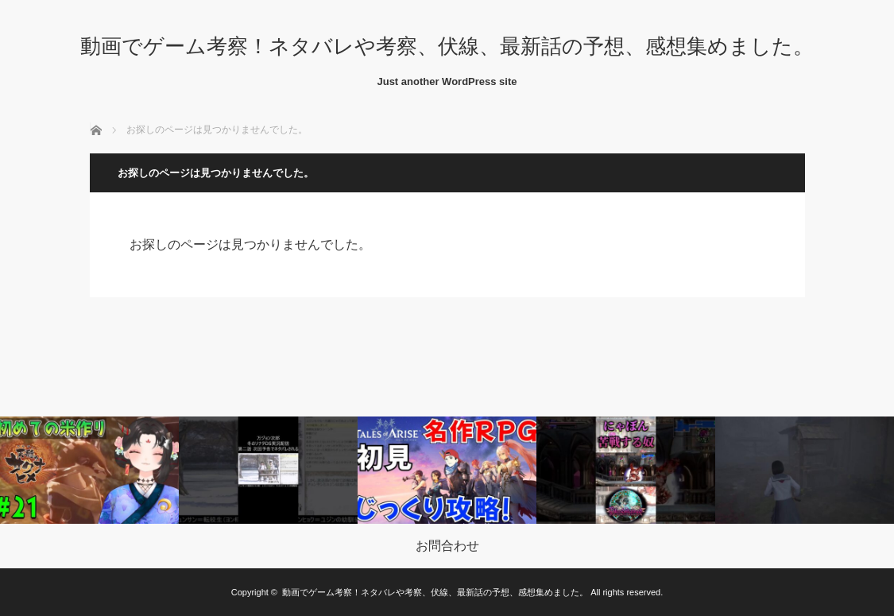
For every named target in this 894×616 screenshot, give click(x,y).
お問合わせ (447, 546)
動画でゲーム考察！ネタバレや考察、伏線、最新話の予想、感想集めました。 (447, 46)
